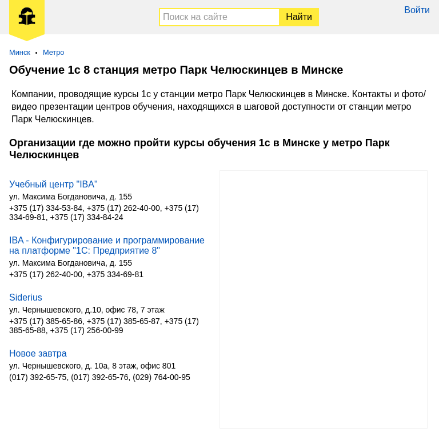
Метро (54, 52)
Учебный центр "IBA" (53, 184)
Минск (19, 52)
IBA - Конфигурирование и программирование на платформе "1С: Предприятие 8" (107, 245)
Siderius (25, 297)
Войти (417, 10)
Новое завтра (38, 353)
